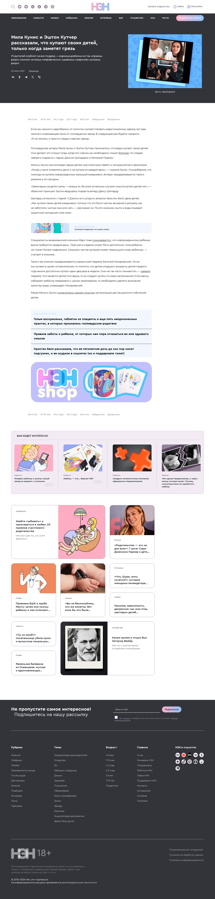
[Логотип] (100, 7)
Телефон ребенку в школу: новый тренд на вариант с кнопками (31, 480)
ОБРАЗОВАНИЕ (18, 18)
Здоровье (59, 780)
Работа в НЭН (144, 770)
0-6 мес (33, 119)
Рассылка (194, 7)
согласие (126, 718)
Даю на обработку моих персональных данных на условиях (146, 719)
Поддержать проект (190, 18)
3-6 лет (85, 119)
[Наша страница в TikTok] (183, 762)
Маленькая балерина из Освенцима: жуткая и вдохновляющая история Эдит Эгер (30, 667)
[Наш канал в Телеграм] (46, 7)
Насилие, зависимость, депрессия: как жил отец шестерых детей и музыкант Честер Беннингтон (130, 609)
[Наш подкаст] (177, 768)
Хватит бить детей (64, 821)
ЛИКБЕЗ (55, 18)
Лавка (178, 7)
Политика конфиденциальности (186, 860)
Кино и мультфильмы (65, 796)
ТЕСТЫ (165, 18)
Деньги (58, 775)
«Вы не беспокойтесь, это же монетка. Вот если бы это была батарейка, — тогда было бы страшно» (79, 607)
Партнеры (16, 806)
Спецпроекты (144, 765)
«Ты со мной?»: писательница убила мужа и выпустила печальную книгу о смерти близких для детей (33, 638)
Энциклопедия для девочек (69, 816)
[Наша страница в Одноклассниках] (39, 7)
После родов (18, 775)
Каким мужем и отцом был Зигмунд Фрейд (129, 639)
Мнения (165, 475)
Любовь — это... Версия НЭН (78, 479)
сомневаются (101, 240)
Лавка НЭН (143, 775)
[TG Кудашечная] (183, 755)
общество (99, 119)
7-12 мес (46, 119)
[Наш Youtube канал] (19, 7)
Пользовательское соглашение (186, 849)
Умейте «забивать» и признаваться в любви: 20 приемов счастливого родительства (33, 526)
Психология (60, 785)
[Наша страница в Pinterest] (52, 7)
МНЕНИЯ (89, 18)
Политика (142, 801)
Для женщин (18, 780)
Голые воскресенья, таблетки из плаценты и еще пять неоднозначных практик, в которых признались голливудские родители (85, 321)
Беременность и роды (23, 770)
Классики (59, 811)
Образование (61, 790)
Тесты (14, 801)
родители (114, 119)
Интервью (118, 568)
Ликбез (19, 598)
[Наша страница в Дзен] (26, 7)
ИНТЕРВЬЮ (106, 18)
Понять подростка (159, 7)
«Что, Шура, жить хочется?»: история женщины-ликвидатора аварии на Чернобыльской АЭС (131, 580)
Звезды (58, 806)
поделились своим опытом (76, 292)
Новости (18, 475)
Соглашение (143, 790)
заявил (145, 271)
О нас (140, 755)
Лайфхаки (21, 511)
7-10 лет (110, 780)
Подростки (112, 785)
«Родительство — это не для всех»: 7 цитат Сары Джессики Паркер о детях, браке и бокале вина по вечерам (132, 548)
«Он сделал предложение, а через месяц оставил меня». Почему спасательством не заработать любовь (179, 483)
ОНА (152, 18)
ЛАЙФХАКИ (71, 18)
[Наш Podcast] (201, 762)
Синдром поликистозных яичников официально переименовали (131, 480)
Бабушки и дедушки (65, 770)
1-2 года (59, 119)
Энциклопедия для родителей (70, 755)
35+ (56, 765)
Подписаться (172, 709)
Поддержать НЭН (146, 780)
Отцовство (117, 628)
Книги (57, 801)
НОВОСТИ (38, 18)
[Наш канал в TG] (177, 755)
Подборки (17, 790)
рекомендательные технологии (79, 882)
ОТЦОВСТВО (136, 18)
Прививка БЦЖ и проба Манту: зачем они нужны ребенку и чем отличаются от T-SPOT (33, 607)
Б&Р (121, 18)
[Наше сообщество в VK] (32, 7)
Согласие (142, 796)
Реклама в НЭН (145, 760)
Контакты (142, 785)
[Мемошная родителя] (189, 755)
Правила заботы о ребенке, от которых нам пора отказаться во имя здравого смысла (91, 336)
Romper (124, 153)
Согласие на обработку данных (186, 855)
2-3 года (72, 119)
